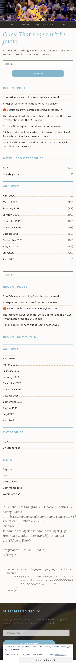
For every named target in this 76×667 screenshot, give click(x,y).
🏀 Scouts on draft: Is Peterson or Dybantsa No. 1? (32, 109)
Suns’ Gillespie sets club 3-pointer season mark (31, 97)
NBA (5, 168)
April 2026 (9, 195)
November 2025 (12, 227)
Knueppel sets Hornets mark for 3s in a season (30, 103)
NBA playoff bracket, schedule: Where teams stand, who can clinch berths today (36, 144)
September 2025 (12, 240)
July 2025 (8, 252)
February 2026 (11, 208)
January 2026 (11, 214)
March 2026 (10, 202)
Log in (6, 475)
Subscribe (29, 644)
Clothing (25, 25)
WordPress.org (11, 494)
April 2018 (8, 259)
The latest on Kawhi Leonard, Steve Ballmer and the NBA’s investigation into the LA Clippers (37, 118)
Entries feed (10, 481)
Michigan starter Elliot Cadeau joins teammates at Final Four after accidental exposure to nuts (36, 134)
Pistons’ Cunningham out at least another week (31, 126)
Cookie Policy (60, 655)
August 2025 (10, 246)
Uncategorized (11, 174)
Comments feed (12, 487)
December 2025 (12, 221)
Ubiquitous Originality (46, 25)
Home (13, 25)
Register (8, 469)
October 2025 (11, 233)
